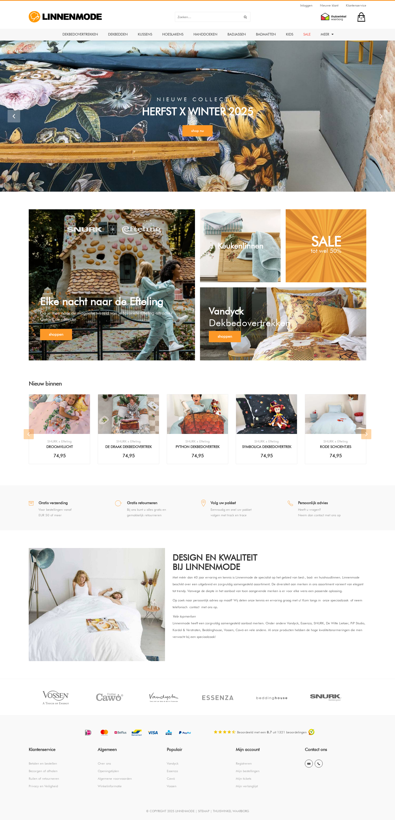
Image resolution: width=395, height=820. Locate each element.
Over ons (104, 763)
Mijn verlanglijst (247, 786)
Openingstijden (108, 771)
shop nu (197, 131)
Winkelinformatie (110, 786)
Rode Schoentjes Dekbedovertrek (335, 447)
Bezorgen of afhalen (43, 771)
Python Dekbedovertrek (197, 447)
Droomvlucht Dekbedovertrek (59, 447)
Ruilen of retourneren (44, 778)
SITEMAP (203, 811)
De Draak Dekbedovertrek (128, 447)
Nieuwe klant (329, 5)
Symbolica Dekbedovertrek (266, 447)
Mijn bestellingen (247, 771)
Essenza (172, 771)
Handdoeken (205, 34)
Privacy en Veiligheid (43, 786)
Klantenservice (356, 5)
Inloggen (306, 5)
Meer (327, 34)
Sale (307, 34)
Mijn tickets (243, 778)
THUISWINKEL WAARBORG (231, 811)
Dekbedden (118, 34)
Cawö (171, 778)
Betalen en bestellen (43, 763)
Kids (289, 34)
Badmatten (266, 34)
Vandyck (172, 763)
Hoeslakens (172, 34)
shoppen (56, 334)
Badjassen (236, 34)
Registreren (244, 763)
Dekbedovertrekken (80, 34)
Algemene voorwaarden (115, 778)
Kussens (145, 34)
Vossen (171, 786)
